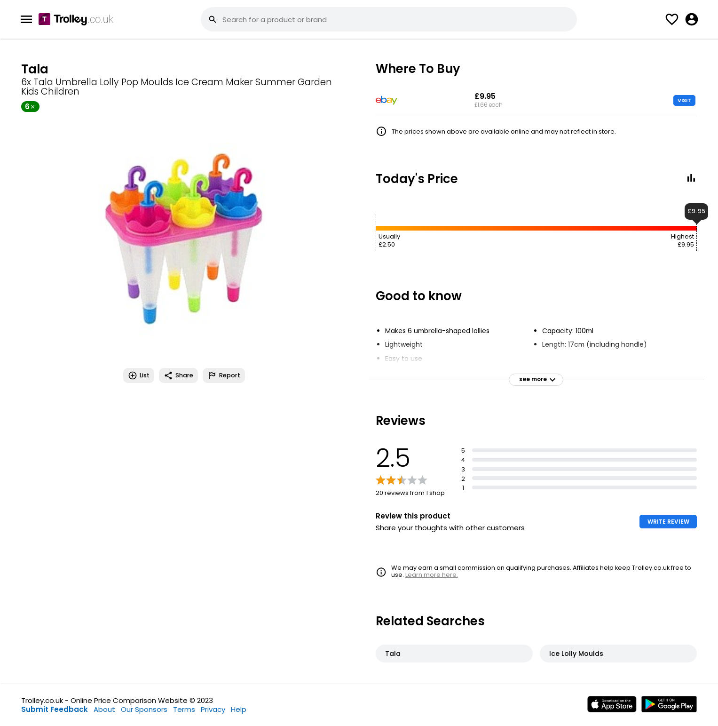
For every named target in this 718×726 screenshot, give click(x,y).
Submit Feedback (54, 709)
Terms (184, 709)
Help (238, 709)
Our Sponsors (144, 709)
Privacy (213, 709)
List (139, 375)
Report (223, 375)
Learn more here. (431, 574)
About (104, 709)
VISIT (684, 100)
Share (178, 375)
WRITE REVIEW (668, 522)
